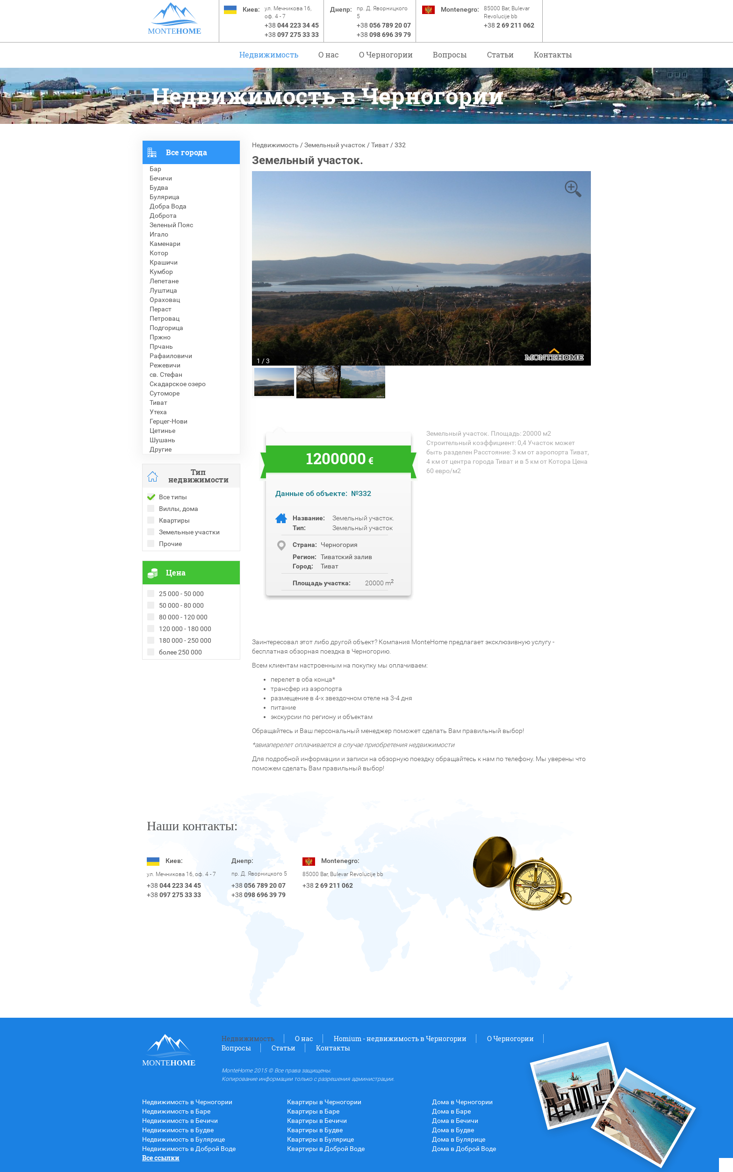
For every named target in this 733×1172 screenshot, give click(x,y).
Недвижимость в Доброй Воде (189, 1148)
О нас (328, 54)
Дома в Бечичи (455, 1120)
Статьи (500, 54)
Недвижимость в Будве (178, 1130)
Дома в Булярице (458, 1139)
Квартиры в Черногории (324, 1102)
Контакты (553, 54)
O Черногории (386, 54)
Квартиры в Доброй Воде (326, 1148)
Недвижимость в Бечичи (180, 1120)
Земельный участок (335, 145)
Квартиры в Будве (315, 1130)
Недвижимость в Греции (179, 701)
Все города (186, 152)
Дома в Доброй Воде (464, 1148)
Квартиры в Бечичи (317, 1120)
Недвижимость (268, 54)
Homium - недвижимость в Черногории (400, 1038)
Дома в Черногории (462, 1102)
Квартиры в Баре (313, 1111)
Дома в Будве (453, 1130)
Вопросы (450, 54)
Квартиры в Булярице (320, 1139)
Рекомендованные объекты (185, 683)
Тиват (380, 145)
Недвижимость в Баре (176, 1111)
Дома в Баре (451, 1111)
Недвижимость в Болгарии (183, 692)
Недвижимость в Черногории (187, 1102)
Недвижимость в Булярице (183, 1139)
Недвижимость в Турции (179, 711)
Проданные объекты (174, 673)
